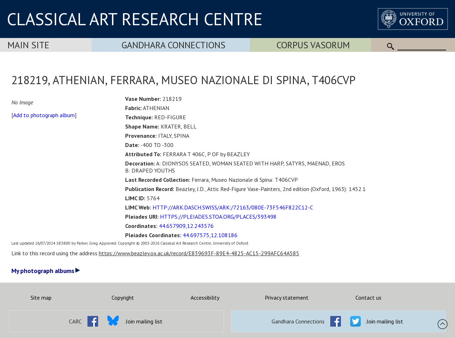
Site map (41, 297)
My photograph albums (45, 271)
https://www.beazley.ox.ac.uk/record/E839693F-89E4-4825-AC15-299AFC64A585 (199, 253)
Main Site (28, 45)
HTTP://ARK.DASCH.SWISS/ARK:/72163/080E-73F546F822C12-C (232, 207)
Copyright (123, 297)
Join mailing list (144, 321)
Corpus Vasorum (313, 45)
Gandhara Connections (173, 45)
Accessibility (205, 297)
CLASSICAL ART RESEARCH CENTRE (135, 19)
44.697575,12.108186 (210, 235)
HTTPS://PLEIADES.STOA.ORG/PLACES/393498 (218, 216)
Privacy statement (287, 297)
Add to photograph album (44, 115)
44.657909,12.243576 (186, 225)
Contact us (368, 297)
